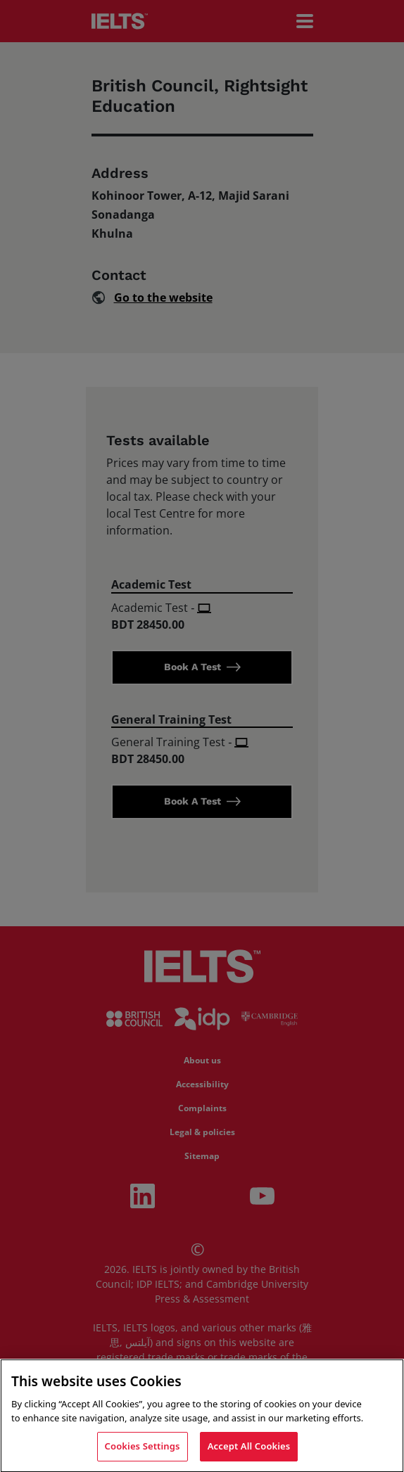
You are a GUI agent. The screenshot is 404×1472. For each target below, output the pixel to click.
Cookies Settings (142, 1449)
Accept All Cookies (249, 1449)
